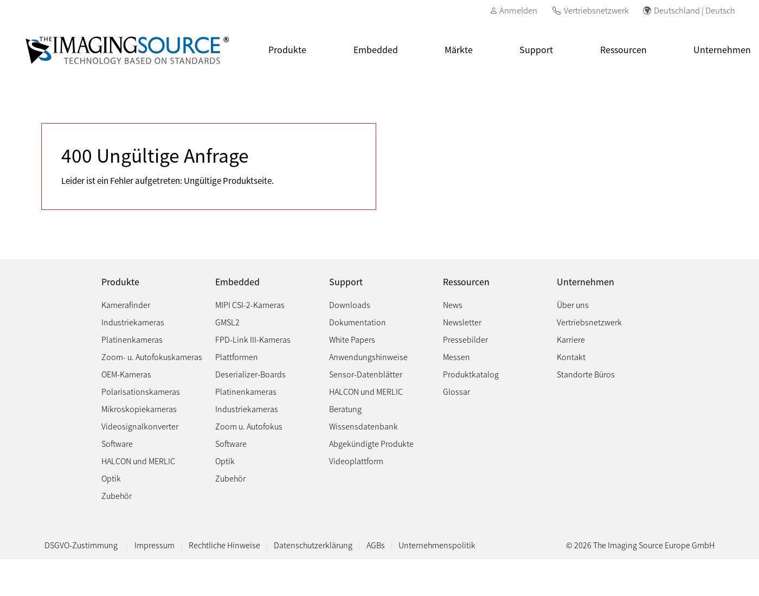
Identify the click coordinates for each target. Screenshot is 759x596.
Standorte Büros (586, 374)
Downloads (349, 304)
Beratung (345, 408)
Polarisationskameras (140, 391)
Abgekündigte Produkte (371, 443)
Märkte (459, 49)
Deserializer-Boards (250, 374)
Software (117, 443)
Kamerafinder (125, 304)
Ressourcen (623, 49)
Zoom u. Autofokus (248, 426)
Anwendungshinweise (368, 356)
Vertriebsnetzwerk (596, 10)
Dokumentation (357, 322)
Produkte (287, 49)
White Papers (352, 339)
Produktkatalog (471, 374)
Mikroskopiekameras (139, 408)
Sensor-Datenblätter (365, 374)
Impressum (154, 544)
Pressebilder (465, 339)
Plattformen (236, 356)
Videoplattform (356, 460)
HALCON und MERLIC (138, 460)
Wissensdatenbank (363, 426)
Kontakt (571, 356)
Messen (456, 356)
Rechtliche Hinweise (224, 544)
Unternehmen (585, 282)
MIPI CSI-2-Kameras (250, 304)
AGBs (375, 544)
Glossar (456, 391)
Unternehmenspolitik (436, 544)
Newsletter (462, 322)
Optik (111, 478)
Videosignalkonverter (139, 426)
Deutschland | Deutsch (694, 10)
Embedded (375, 49)
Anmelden (518, 10)
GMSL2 (227, 322)
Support (536, 49)
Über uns (573, 304)
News (452, 304)
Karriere (571, 339)
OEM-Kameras (126, 374)
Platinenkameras (132, 339)
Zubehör (116, 495)
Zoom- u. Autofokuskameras (151, 356)
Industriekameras (132, 322)
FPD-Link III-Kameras (253, 339)
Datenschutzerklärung (313, 544)
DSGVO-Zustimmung (81, 544)
